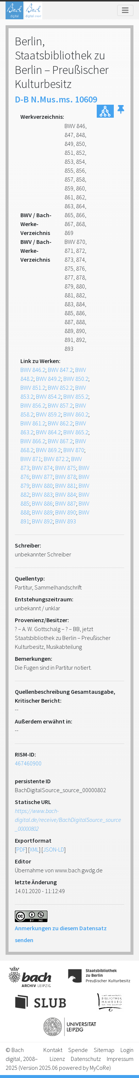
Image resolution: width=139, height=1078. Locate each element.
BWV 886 (42, 503)
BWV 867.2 (60, 441)
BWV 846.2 (32, 369)
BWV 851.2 (32, 387)
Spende (78, 1050)
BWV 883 (42, 494)
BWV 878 (65, 476)
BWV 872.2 (56, 459)
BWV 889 (42, 512)
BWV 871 (30, 459)
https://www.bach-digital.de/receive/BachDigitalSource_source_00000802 (68, 819)
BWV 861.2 (32, 423)
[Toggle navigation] (125, 10)
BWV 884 (65, 494)
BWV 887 (65, 503)
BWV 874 (42, 467)
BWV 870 (73, 450)
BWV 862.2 (60, 423)
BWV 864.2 (48, 432)
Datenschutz (86, 1058)
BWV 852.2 (60, 387)
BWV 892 (42, 521)
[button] (121, 111)
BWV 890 (65, 512)
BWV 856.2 (32, 405)
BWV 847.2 (60, 369)
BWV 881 (65, 485)
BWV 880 (42, 485)
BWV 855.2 (75, 396)
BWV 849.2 (48, 378)
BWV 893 (65, 521)
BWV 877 (42, 476)
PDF (21, 849)
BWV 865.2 (75, 432)
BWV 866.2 (32, 441)
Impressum (120, 1058)
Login (126, 1050)
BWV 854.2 (48, 396)
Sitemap (104, 1050)
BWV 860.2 (75, 414)
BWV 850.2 (75, 378)
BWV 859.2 (48, 414)
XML (34, 849)
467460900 (28, 763)
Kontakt (52, 1050)
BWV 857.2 (60, 405)
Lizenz (57, 1058)
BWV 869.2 (48, 450)
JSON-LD (53, 849)
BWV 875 (65, 467)
